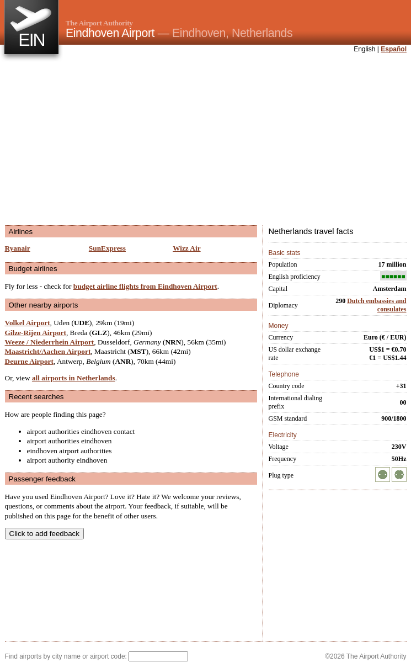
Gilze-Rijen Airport (35, 332)
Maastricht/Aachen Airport (48, 351)
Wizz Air (186, 248)
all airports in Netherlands (73, 378)
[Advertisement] (154, 140)
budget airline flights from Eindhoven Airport (145, 286)
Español (394, 49)
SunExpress (107, 248)
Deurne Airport (29, 361)
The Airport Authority (99, 23)
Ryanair (17, 248)
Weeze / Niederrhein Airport (49, 342)
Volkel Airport (27, 323)
